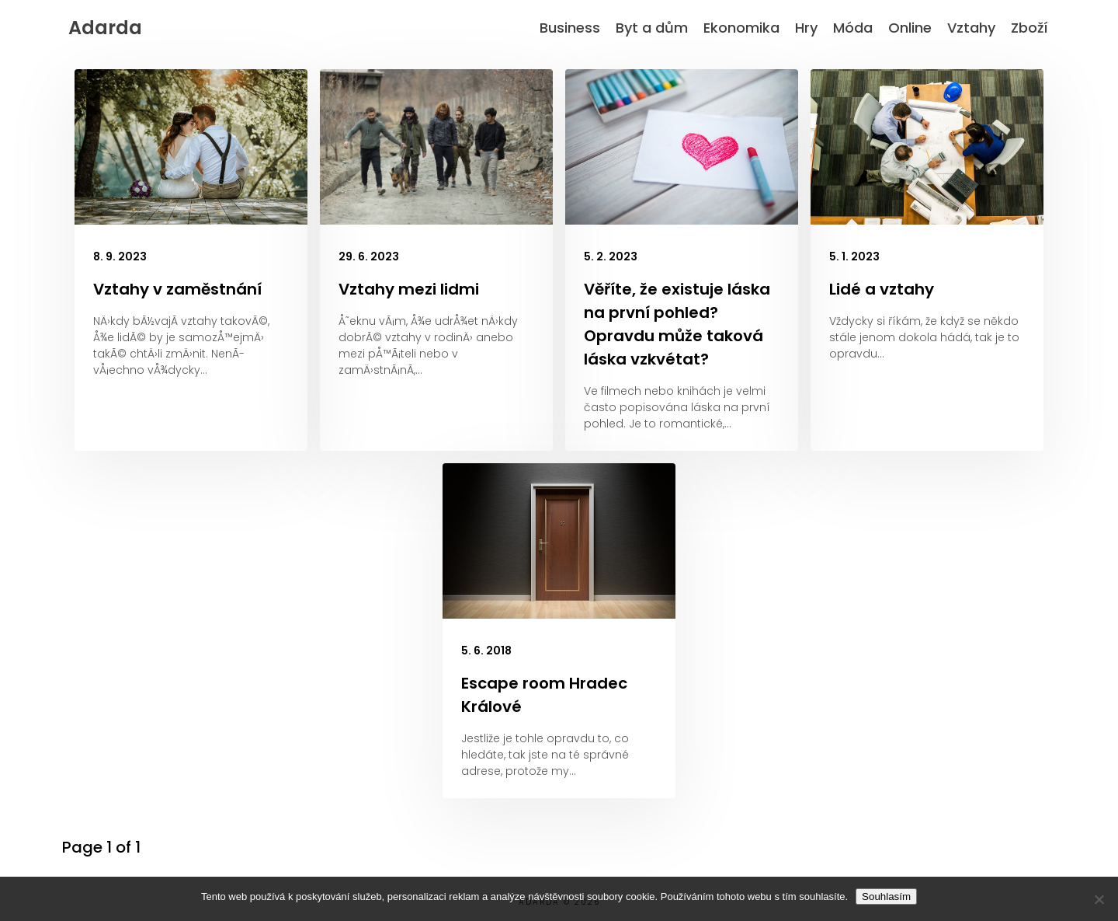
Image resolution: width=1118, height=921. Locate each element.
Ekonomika (741, 27)
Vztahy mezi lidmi (409, 289)
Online (910, 27)
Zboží (1029, 27)
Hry (806, 27)
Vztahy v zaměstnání (177, 289)
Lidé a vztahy (881, 289)
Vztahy (971, 27)
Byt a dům (652, 27)
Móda (853, 27)
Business (570, 27)
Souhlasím (886, 896)
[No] (1098, 899)
